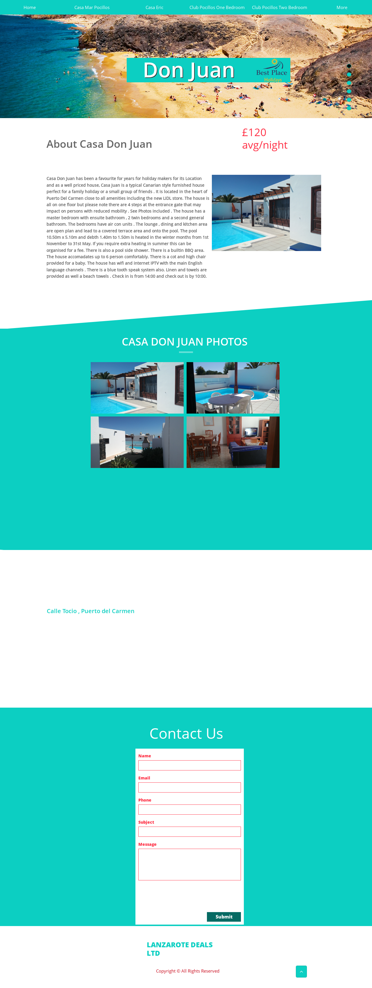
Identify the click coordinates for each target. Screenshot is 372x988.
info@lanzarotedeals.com (191, 957)
